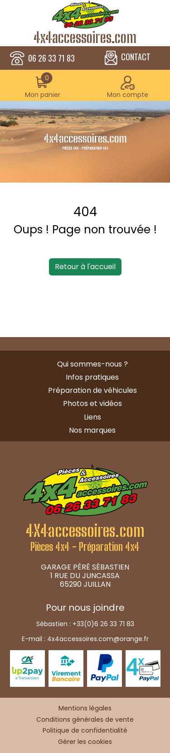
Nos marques (92, 430)
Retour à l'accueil (85, 266)
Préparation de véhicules (92, 390)
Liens (92, 417)
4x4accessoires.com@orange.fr (98, 638)
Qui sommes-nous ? (92, 364)
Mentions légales (85, 708)
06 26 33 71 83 (51, 58)
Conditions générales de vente (85, 719)
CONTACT (128, 58)
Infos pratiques (92, 377)
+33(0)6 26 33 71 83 (103, 623)
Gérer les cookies (85, 741)
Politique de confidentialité (85, 730)
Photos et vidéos (92, 403)
